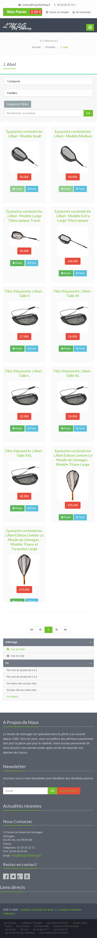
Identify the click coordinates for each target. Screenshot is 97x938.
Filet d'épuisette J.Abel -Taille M (73, 293)
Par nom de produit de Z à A (22, 676)
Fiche (32, 189)
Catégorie (13, 81)
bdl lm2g (24, 929)
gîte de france (10, 923)
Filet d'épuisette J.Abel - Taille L (24, 373)
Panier (17, 263)
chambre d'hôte (80, 923)
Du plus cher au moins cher (21, 690)
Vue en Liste (15, 655)
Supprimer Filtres (17, 104)
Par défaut (12, 696)
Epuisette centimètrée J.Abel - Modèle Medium (72, 133)
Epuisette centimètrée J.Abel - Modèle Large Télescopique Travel (24, 216)
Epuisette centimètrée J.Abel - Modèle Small (24, 133)
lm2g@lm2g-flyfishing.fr (26, 855)
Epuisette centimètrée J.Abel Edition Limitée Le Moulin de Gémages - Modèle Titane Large (72, 458)
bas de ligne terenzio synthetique (20, 933)
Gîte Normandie (42, 926)
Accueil (36, 47)
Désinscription (69, 790)
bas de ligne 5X (61, 929)
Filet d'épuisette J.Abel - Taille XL (73, 373)
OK (88, 113)
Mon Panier (22, 12)
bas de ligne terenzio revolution (53, 933)
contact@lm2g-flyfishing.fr (34, 4)
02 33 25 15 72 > (65, 4)
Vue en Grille (15, 649)
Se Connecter (82, 12)
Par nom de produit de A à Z (22, 670)
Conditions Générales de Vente (37, 909)
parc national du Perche (57, 923)
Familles (12, 93)
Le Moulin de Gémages (31, 923)
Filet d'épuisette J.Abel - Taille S (24, 293)
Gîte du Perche (23, 926)
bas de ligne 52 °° (41, 929)
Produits (50, 47)
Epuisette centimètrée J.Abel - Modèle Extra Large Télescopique (73, 216)
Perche (8, 926)
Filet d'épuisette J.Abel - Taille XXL (24, 453)
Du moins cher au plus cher (21, 683)
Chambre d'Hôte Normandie (66, 926)
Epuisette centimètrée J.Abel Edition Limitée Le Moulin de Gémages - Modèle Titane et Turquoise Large (24, 539)
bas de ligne (10, 929)
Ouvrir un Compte (57, 12)
